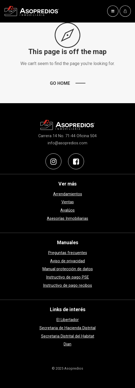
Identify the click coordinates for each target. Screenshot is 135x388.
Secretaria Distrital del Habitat (67, 336)
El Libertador (67, 319)
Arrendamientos (67, 194)
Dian (67, 344)
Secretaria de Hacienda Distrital (67, 328)
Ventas (67, 202)
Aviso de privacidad (67, 261)
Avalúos (67, 210)
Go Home (60, 83)
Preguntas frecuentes (67, 253)
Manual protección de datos (67, 269)
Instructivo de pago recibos (67, 285)
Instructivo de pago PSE (67, 277)
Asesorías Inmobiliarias (67, 218)
